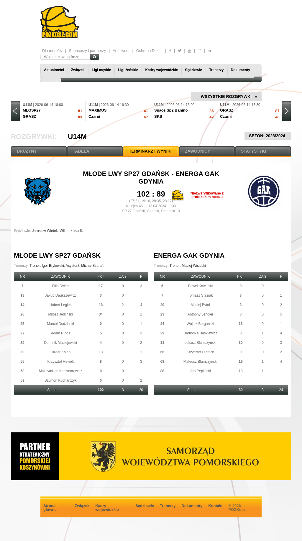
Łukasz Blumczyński (200, 343)
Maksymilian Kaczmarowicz (60, 371)
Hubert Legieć (61, 305)
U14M (77, 136)
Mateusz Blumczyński (200, 361)
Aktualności (54, 70)
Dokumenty (240, 70)
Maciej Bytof (200, 305)
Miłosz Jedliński (60, 314)
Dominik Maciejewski (60, 343)
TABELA (81, 151)
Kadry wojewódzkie (161, 70)
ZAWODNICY (197, 151)
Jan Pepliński (200, 371)
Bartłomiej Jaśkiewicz (200, 333)
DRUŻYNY (27, 151)
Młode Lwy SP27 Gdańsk (127, 173)
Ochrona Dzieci (149, 50)
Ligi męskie (101, 70)
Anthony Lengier (200, 314)
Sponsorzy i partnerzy (87, 50)
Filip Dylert (60, 286)
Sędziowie (193, 70)
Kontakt (215, 506)
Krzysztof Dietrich (200, 352)
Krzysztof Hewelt (60, 361)
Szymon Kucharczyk (61, 380)
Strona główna (50, 508)
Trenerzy (216, 70)
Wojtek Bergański (200, 324)
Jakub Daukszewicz (60, 295)
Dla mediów (52, 50)
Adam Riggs (60, 333)
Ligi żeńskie (128, 70)
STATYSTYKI (253, 151)
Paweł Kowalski (200, 286)
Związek (78, 70)
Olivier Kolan (60, 352)
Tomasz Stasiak (200, 295)
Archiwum (121, 50)
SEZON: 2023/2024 (268, 135)
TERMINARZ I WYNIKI (150, 151)
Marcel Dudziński (60, 324)
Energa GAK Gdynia (189, 255)
